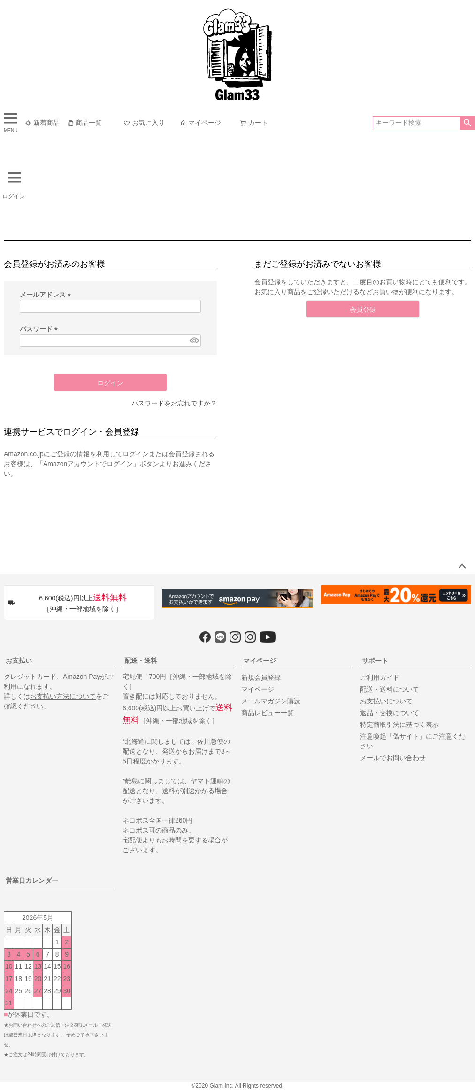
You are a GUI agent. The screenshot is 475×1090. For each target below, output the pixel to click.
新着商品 (42, 122)
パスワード (40, 329)
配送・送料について (389, 689)
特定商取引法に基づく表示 (399, 724)
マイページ (200, 122)
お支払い (19, 660)
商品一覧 (84, 122)
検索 (467, 123)
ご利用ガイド (379, 677)
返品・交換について (389, 712)
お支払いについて (386, 701)
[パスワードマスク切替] (193, 341)
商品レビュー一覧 (267, 712)
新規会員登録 (261, 677)
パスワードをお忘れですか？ (174, 403)
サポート (375, 660)
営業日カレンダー (32, 880)
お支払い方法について (63, 696)
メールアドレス (47, 294)
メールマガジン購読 (270, 701)
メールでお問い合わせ (393, 758)
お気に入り (144, 122)
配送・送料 (140, 660)
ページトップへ (461, 566)
